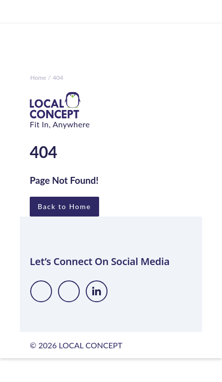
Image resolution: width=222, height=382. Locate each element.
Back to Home (64, 206)
